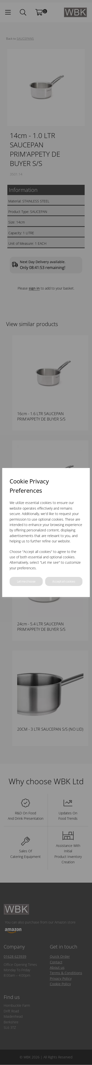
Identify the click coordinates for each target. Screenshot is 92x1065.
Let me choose (26, 581)
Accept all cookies (63, 581)
